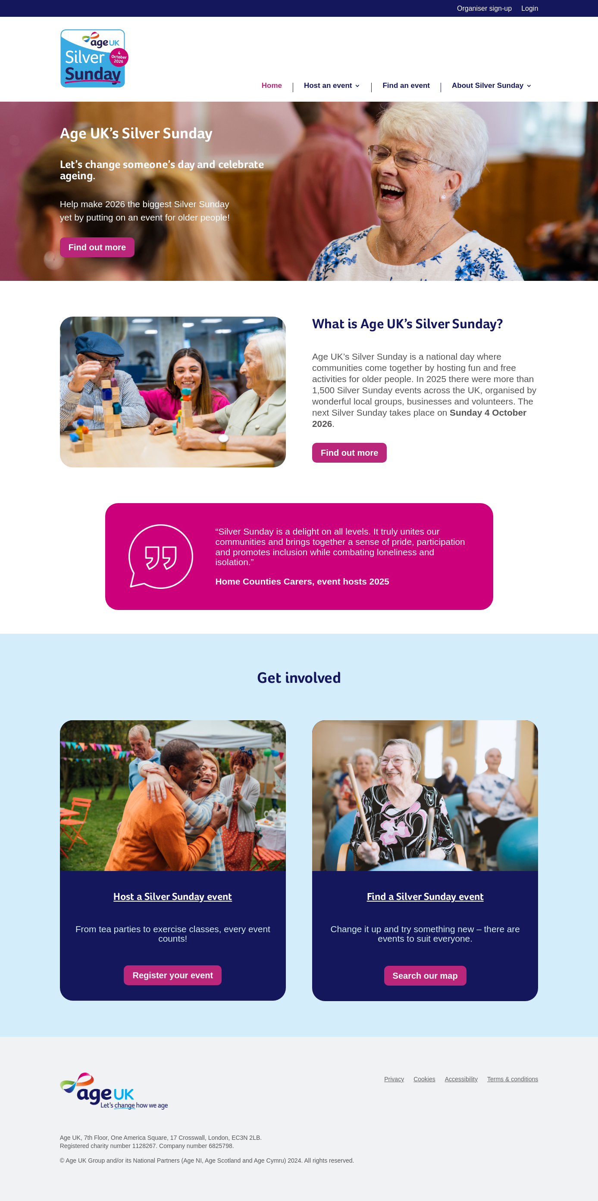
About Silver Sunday (487, 86)
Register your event (172, 975)
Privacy (394, 1079)
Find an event (406, 86)
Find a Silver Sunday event (425, 896)
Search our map (425, 975)
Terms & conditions (512, 1079)
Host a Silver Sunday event (172, 896)
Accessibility (461, 1079)
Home (272, 86)
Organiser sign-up (484, 9)
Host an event (328, 86)
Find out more (97, 247)
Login (529, 9)
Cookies (424, 1079)
